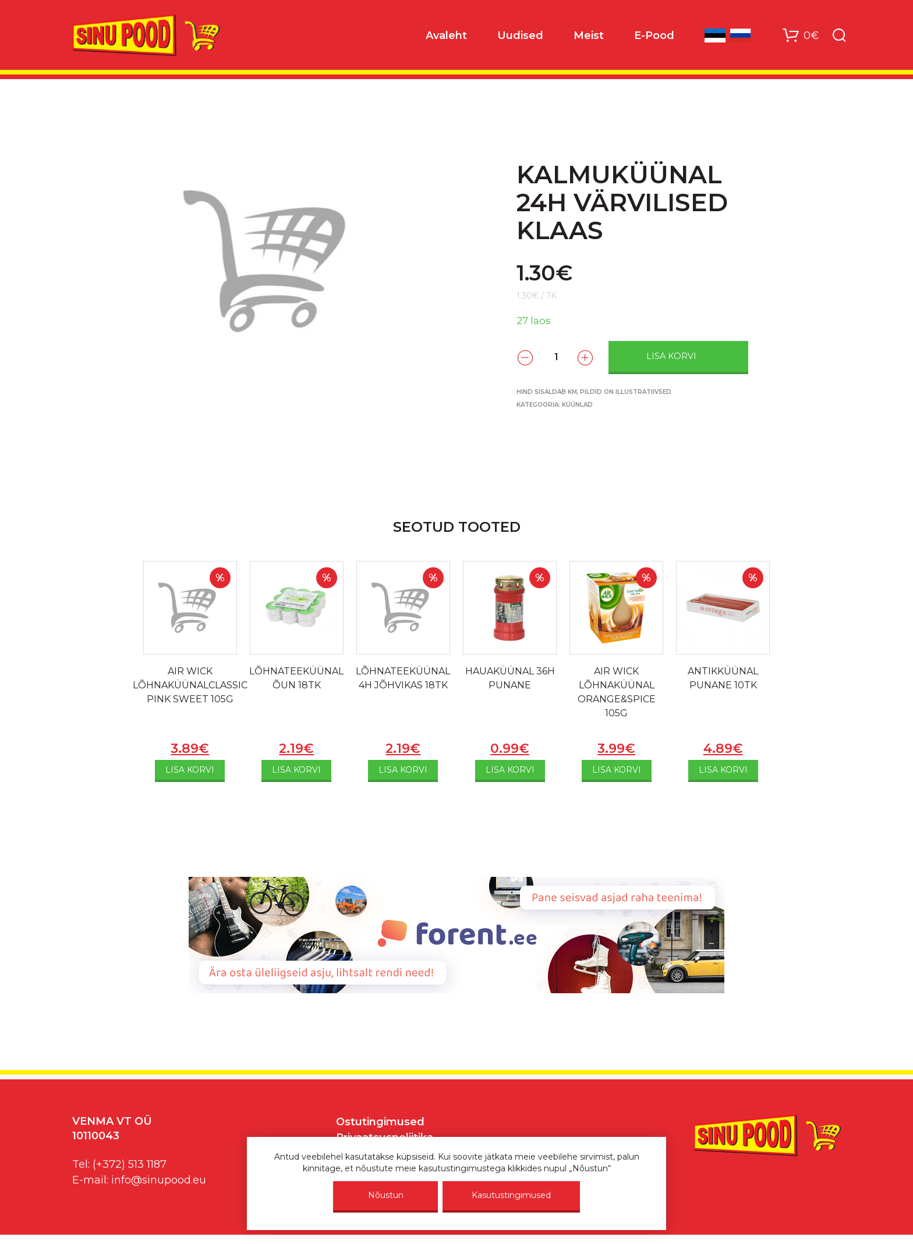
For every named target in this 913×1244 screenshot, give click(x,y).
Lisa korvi (671, 356)
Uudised (520, 35)
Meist (589, 35)
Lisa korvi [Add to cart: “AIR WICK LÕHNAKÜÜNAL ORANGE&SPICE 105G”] (616, 770)
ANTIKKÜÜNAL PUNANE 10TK (723, 678)
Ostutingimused (380, 1121)
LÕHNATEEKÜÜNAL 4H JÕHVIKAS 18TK (403, 678)
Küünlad (577, 404)
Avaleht (446, 35)
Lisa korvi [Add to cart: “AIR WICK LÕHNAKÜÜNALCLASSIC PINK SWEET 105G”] (189, 770)
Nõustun (386, 1195)
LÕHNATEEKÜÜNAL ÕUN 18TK (296, 678)
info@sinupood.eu (158, 1180)
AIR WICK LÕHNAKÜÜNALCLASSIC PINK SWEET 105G (190, 685)
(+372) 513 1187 (130, 1164)
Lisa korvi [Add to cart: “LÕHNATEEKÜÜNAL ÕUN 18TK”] (296, 770)
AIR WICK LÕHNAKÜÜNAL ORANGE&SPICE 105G (617, 692)
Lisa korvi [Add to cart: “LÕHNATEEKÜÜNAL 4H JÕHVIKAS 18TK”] (402, 770)
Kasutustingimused (511, 1195)
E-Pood (654, 35)
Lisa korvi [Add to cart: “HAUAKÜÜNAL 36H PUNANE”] (510, 770)
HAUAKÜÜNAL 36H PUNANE (510, 678)
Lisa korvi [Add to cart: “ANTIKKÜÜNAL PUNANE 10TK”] (723, 770)
